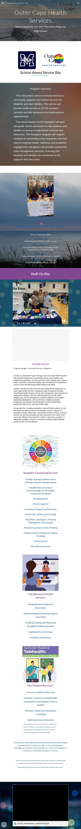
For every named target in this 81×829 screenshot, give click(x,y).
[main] (40, 20)
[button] (2, 3)
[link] (40, 805)
